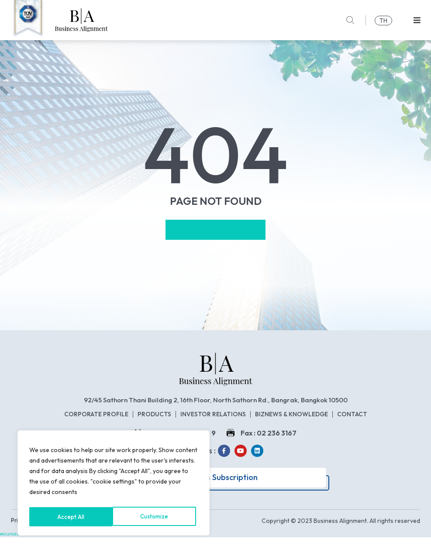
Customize (71, 517)
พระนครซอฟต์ (13, 550)
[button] (416, 20)
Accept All (157, 517)
